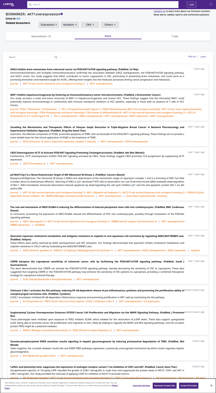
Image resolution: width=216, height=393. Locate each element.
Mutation (70, 24)
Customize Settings (141, 387)
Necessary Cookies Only (164, 387)
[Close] (211, 387)
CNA (90, 24)
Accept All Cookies (189, 387)
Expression (49, 24)
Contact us (159, 11)
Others (110, 24)
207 (18, 18)
